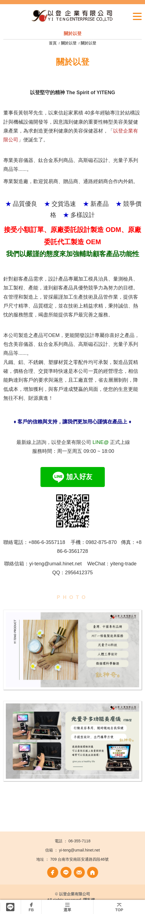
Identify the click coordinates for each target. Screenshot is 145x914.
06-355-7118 (79, 841)
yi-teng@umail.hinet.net (79, 850)
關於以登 (69, 43)
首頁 (53, 43)
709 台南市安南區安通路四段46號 (79, 859)
